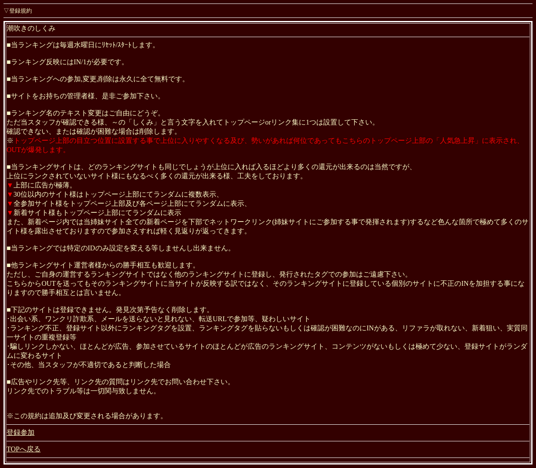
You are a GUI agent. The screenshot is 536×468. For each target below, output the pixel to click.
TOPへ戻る (24, 449)
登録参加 (21, 432)
